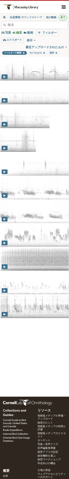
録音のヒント (45, 422)
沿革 (5, 476)
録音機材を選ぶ (47, 456)
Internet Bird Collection (15, 434)
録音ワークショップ (49, 459)
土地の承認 (44, 470)
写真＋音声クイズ (48, 444)
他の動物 (51, 17)
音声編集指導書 (47, 448)
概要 (6, 471)
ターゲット (44, 440)
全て (63, 17)
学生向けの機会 (47, 463)
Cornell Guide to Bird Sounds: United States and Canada (15, 423)
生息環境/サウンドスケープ (26, 17)
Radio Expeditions (13, 430)
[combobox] (37, 25)
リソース (44, 410)
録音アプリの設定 (48, 452)
